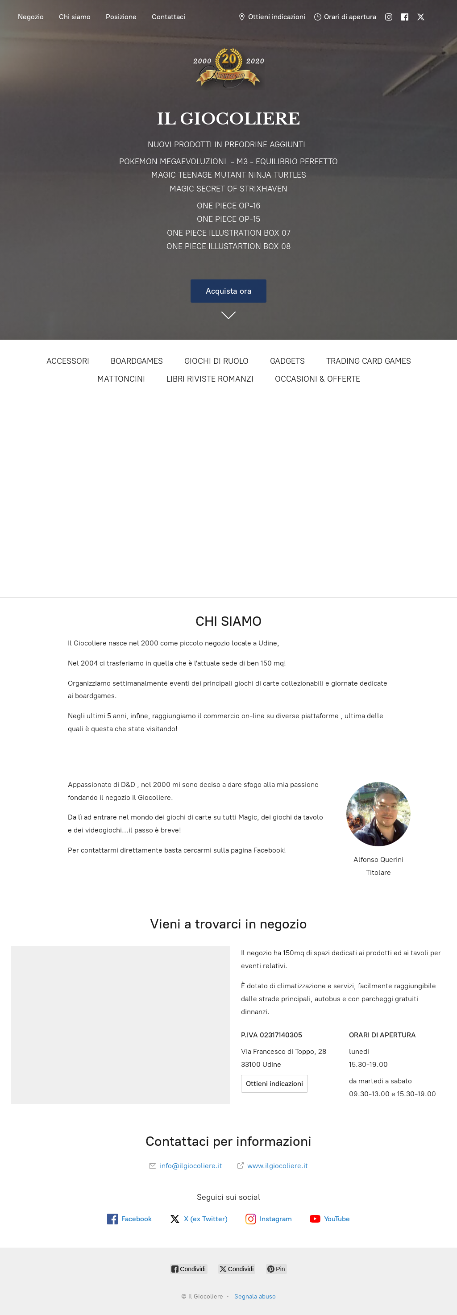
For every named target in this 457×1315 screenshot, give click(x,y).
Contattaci (168, 16)
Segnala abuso (255, 1296)
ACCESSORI (67, 361)
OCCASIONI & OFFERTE (317, 379)
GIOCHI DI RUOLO (216, 361)
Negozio (31, 16)
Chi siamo (75, 16)
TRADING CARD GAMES (368, 361)
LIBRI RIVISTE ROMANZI (209, 379)
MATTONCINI (121, 379)
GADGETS (287, 361)
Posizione (121, 16)
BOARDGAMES (137, 361)
